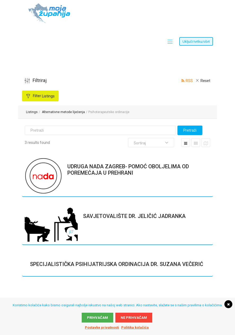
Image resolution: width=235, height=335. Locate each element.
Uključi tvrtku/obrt (196, 42)
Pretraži (190, 130)
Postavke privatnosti (102, 327)
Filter (43, 96)
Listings (32, 112)
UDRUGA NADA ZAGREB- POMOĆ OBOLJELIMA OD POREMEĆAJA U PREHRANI (128, 169)
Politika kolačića (135, 327)
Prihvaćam (97, 318)
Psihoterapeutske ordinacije (108, 112)
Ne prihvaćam (134, 318)
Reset (205, 81)
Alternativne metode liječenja (63, 112)
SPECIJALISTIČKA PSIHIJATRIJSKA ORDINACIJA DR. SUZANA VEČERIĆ (116, 264)
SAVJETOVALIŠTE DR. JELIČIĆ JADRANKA (134, 216)
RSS (189, 81)
